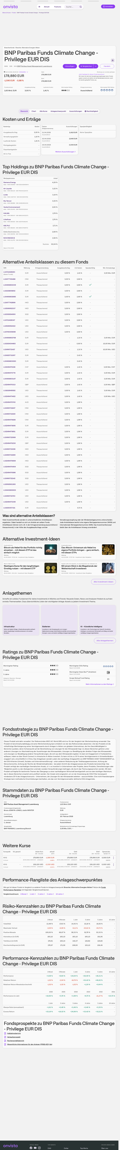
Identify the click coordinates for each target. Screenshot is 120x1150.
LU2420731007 (9, 355)
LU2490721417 (9, 349)
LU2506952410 (9, 326)
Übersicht (24, 111)
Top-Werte (84, 1148)
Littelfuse (7, 219)
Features (57, 7)
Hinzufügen (69, 66)
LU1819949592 (9, 390)
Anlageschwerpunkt (58, 111)
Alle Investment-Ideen (103, 581)
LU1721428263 (9, 272)
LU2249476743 (9, 402)
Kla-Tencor (7, 201)
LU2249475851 (9, 431)
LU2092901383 (9, 484)
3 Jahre (41, 894)
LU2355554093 (9, 314)
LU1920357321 (9, 508)
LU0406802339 (9, 285)
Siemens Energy (9, 182)
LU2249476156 (9, 367)
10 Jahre (60, 894)
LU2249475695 (9, 426)
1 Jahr (33, 894)
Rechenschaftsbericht (15, 1041)
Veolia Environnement (11, 207)
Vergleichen (86, 66)
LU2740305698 (9, 332)
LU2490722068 (9, 437)
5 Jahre (50, 894)
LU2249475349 (9, 502)
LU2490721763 (9, 496)
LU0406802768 (9, 338)
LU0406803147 (9, 379)
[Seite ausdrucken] (112, 60)
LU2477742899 (9, 302)
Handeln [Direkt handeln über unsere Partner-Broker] (107, 66)
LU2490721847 (9, 408)
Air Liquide (7, 188)
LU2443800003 (9, 490)
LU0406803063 (9, 361)
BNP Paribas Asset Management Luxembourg (34, 66)
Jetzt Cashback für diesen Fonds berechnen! (91, 74)
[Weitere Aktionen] (113, 857)
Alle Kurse (43, 111)
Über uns (104, 1148)
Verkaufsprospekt (13, 1037)
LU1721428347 (9, 320)
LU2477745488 (9, 279)
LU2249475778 (9, 373)
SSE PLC (6, 226)
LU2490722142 (9, 478)
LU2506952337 (9, 308)
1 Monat (24, 894)
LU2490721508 (9, 449)
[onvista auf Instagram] (39, 1148)
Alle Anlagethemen (105, 640)
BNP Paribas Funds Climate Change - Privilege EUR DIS (33, 13)
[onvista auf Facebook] (31, 1148)
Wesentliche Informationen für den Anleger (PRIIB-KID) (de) (29, 1044)
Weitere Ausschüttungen (65, 152)
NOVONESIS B (9, 238)
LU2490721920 (9, 414)
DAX (49, 1148)
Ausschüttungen (75, 111)
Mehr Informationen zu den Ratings (100, 684)
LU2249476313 (9, 385)
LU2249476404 (9, 467)
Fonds (14, 13)
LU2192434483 (9, 343)
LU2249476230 (9, 443)
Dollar (66, 1148)
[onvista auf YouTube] (35, 1148)
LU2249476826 (9, 420)
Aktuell (46, 7)
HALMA (6, 213)
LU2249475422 (9, 396)
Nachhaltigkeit (91, 111)
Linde (5, 195)
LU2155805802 (9, 291)
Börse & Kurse (7, 13)
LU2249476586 (9, 472)
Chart (34, 111)
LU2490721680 (9, 455)
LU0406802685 (9, 297)
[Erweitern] (95, 66)
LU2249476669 (9, 461)
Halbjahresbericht (14, 1033)
